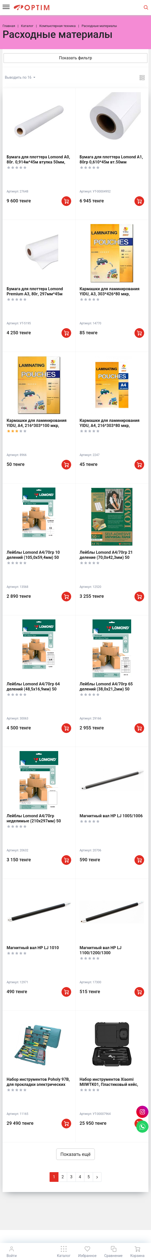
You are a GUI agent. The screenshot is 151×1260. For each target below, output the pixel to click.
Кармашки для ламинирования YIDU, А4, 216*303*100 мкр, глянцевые (37, 425)
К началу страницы (75, 1237)
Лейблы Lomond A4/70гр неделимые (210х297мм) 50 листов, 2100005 (34, 820)
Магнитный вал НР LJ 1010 (33, 947)
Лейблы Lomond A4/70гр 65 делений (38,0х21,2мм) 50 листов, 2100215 (106, 689)
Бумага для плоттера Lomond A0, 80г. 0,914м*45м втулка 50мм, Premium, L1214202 (38, 162)
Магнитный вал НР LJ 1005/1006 (111, 815)
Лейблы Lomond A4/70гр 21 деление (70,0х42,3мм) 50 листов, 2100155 (106, 557)
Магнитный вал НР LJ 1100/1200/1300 (101, 950)
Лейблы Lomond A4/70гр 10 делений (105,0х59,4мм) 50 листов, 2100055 (33, 557)
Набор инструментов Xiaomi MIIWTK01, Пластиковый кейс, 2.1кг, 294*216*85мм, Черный (109, 1084)
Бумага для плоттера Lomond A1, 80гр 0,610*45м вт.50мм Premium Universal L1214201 (111, 162)
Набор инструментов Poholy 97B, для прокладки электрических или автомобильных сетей (38, 1084)
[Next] (97, 1177)
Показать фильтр (75, 58)
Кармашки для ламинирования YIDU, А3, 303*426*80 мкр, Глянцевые (110, 293)
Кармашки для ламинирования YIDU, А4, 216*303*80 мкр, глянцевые (110, 425)
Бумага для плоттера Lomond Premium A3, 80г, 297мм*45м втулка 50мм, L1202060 (35, 293)
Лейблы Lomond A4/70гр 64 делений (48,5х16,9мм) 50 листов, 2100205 (33, 689)
